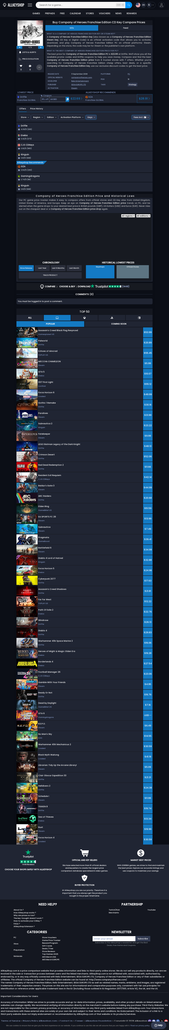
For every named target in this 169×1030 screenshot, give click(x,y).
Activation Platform (71, 117)
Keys (90, 117)
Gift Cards (47, 948)
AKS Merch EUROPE (50, 961)
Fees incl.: (140, 117)
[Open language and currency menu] (145, 5)
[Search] (128, 5)
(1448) (109, 288)
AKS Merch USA (49, 959)
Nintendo (18, 958)
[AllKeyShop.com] (13, 5)
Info (72, 28)
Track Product (50, 277)
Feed (125, 28)
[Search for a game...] (84, 5)
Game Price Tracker (51, 942)
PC (15, 939)
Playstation (19, 952)
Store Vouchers (49, 939)
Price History (36, 108)
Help (158, 1025)
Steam (74, 88)
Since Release (26, 270)
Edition (50, 117)
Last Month (74, 270)
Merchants (114, 914)
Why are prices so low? (24, 917)
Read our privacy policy (140, 1025)
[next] (41, 47)
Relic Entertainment (80, 81)
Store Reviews (48, 953)
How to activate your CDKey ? (28, 923)
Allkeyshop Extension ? (24, 928)
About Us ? (19, 912)
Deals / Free (47, 950)
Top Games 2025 (50, 956)
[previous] (19, 47)
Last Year (42, 270)
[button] (161, 5)
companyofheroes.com (81, 77)
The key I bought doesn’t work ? (28, 920)
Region (36, 117)
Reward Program (50, 945)
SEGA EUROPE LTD (78, 84)
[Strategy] (133, 86)
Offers (22, 108)
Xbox (16, 945)
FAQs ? (17, 926)
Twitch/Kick (114, 912)
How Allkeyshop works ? (25, 914)
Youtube (152, 912)
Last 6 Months (58, 270)
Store (23, 117)
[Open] (30, 5)
